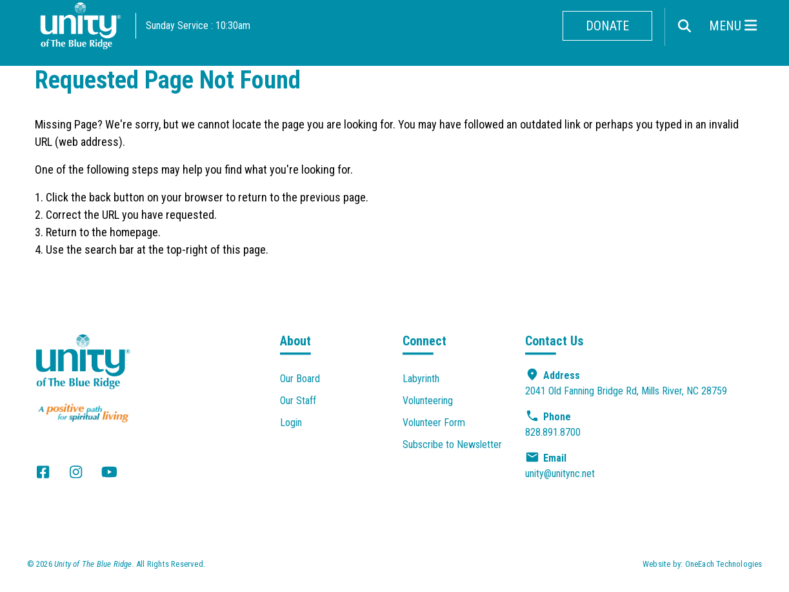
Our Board (300, 379)
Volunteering (428, 400)
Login (291, 422)
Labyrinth (421, 379)
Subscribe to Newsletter (452, 444)
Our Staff (298, 400)
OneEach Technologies (724, 564)
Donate (607, 26)
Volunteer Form (434, 422)
